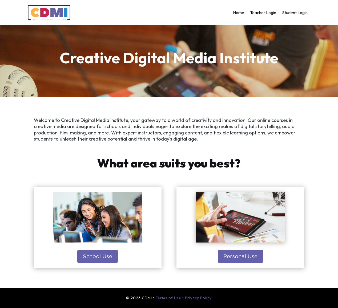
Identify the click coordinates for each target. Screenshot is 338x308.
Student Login (295, 13)
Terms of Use (168, 297)
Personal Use (240, 256)
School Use (97, 256)
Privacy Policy (198, 297)
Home (238, 13)
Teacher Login (263, 13)
